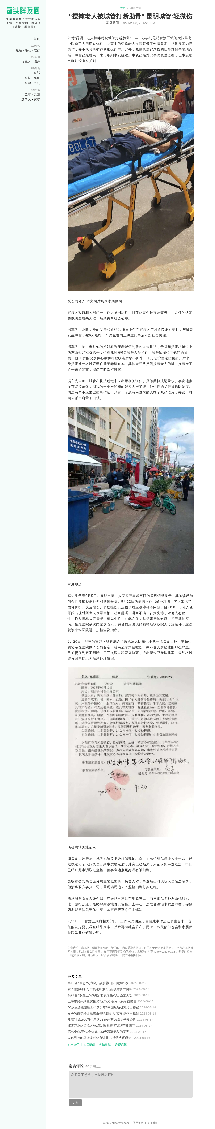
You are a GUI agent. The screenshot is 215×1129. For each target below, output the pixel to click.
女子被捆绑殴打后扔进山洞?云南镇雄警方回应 (100, 989)
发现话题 (121, 1044)
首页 (123, 8)
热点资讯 (73, 1044)
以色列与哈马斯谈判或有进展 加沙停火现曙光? (100, 1037)
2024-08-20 (137, 983)
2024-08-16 (142, 1037)
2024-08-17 (145, 1019)
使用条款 (138, 1122)
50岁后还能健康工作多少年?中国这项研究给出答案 (103, 1007)
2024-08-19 (141, 989)
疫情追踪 (105, 1044)
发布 (75, 1102)
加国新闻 (89, 1044)
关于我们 (152, 1122)
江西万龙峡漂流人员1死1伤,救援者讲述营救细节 (101, 1025)
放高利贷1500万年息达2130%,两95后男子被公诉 (102, 1019)
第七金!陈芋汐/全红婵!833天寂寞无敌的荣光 (98, 1031)
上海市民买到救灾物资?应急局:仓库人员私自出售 (102, 1001)
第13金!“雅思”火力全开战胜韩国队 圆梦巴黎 (98, 983)
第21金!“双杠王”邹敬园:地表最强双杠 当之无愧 (100, 995)
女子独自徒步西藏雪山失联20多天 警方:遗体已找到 (103, 1013)
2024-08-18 (145, 1001)
